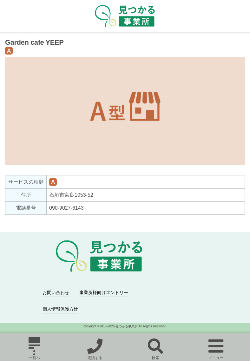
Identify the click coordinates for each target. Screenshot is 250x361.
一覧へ (34, 348)
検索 (155, 348)
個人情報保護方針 (60, 309)
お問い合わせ (56, 292)
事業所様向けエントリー (103, 292)
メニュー (215, 348)
